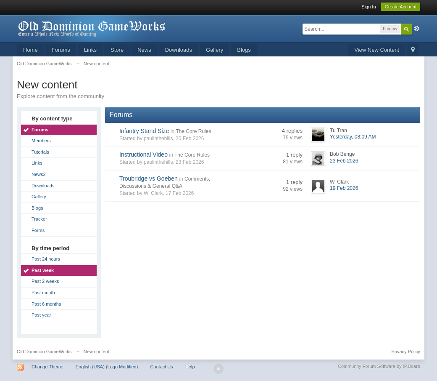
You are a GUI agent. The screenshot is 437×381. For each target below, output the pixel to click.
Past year (41, 314)
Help (190, 366)
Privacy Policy (406, 351)
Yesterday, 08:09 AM (353, 137)
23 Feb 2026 (344, 161)
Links (90, 50)
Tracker (39, 218)
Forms (38, 230)
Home (30, 50)
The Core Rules (193, 131)
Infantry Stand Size (144, 131)
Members (41, 140)
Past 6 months (46, 303)
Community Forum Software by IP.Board (379, 366)
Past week (43, 270)
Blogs (244, 50)
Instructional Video (143, 154)
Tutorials (40, 152)
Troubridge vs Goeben (148, 178)
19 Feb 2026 (344, 188)
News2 (39, 174)
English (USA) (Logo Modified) (107, 366)
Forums (61, 50)
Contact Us (161, 366)
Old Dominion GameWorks (44, 351)
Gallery (214, 50)
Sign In (368, 6)
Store (117, 50)
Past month (43, 292)
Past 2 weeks (45, 281)
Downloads (178, 50)
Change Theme (47, 366)
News (144, 50)
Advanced (416, 28)
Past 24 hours (46, 258)
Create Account (400, 6)
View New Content (376, 50)
